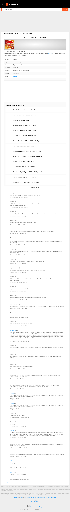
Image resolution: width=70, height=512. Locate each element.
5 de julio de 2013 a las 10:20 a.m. (18, 263)
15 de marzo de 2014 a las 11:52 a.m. (19, 360)
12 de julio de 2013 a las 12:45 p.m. (18, 282)
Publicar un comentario (11, 482)
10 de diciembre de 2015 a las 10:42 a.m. (20, 417)
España (34, 497)
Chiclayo (15, 76)
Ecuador (48, 497)
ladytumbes (13, 330)
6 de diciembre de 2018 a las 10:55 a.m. (19, 447)
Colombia (26, 497)
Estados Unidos (41, 497)
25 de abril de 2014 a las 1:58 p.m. (18, 389)
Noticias (50, 53)
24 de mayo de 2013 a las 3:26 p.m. (18, 255)
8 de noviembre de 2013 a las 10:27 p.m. (19, 317)
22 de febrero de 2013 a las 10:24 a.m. (19, 207)
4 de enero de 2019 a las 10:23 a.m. (18, 456)
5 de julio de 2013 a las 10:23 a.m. (18, 272)
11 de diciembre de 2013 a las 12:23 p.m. (20, 341)
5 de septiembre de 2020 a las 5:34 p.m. (19, 468)
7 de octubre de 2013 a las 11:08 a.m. (19, 308)
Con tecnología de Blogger (35, 507)
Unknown (12, 430)
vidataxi (12, 393)
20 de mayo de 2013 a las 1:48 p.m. (18, 245)
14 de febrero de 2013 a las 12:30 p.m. (19, 197)
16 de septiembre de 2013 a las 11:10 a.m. (20, 299)
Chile (30, 497)
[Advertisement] (35, 21)
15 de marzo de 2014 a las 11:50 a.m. (19, 350)
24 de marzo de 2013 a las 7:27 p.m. (18, 216)
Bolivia (21, 497)
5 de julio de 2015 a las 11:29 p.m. (18, 409)
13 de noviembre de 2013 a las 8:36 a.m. (19, 326)
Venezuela (53, 497)
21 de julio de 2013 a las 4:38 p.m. (18, 291)
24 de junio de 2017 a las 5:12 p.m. (18, 426)
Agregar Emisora (35, 501)
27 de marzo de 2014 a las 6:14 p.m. (18, 368)
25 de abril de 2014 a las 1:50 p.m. (18, 378)
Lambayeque (16, 79)
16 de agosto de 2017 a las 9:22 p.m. (19, 437)
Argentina (16, 497)
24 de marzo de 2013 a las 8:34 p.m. (18, 224)
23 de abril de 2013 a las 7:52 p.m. (18, 233)
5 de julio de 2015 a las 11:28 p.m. (18, 399)
